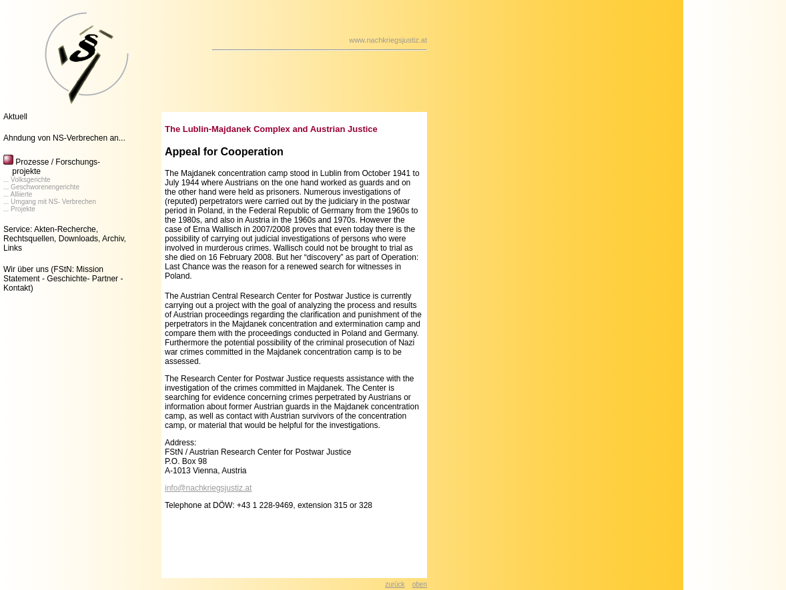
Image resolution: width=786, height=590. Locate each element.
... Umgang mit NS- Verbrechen (49, 201)
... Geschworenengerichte (41, 187)
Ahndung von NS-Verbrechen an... (64, 138)
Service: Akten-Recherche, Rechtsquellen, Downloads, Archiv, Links (64, 239)
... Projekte (19, 209)
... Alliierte (17, 194)
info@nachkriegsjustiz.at (208, 488)
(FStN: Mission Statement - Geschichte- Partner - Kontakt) (63, 279)
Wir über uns (26, 269)
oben (419, 584)
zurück (394, 584)
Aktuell (15, 116)
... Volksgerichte (27, 179)
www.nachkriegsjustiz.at (388, 40)
